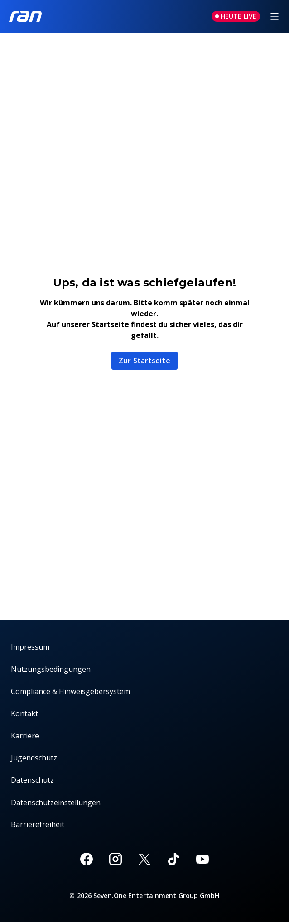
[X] (144, 859)
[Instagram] (115, 859)
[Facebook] (86, 859)
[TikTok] (173, 859)
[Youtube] (202, 859)
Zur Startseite (144, 361)
